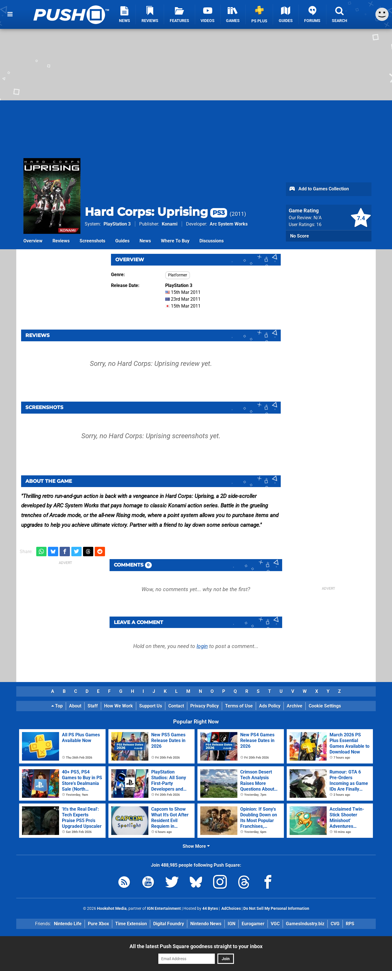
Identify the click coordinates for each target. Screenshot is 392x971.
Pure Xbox (98, 923)
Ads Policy (269, 706)
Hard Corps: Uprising (156, 212)
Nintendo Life (68, 923)
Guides (122, 241)
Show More (196, 846)
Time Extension (131, 923)
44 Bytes (210, 908)
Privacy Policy (204, 706)
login (202, 646)
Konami (169, 224)
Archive (294, 706)
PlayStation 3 (117, 224)
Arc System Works (229, 224)
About (75, 706)
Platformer (177, 275)
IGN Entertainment (164, 908)
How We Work (118, 706)
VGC (275, 923)
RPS (350, 923)
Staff (93, 706)
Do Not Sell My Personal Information (276, 908)
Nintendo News (205, 923)
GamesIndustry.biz (305, 923)
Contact (176, 706)
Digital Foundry (168, 923)
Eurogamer (253, 923)
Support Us (150, 706)
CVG (335, 923)
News (145, 241)
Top (57, 706)
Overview (33, 241)
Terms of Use (239, 706)
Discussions (211, 241)
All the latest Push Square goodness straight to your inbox (196, 946)
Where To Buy (175, 241)
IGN (231, 923)
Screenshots (92, 241)
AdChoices (231, 908)
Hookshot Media (112, 908)
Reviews (61, 241)
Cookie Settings (325, 706)
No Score (299, 236)
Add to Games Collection (319, 189)
